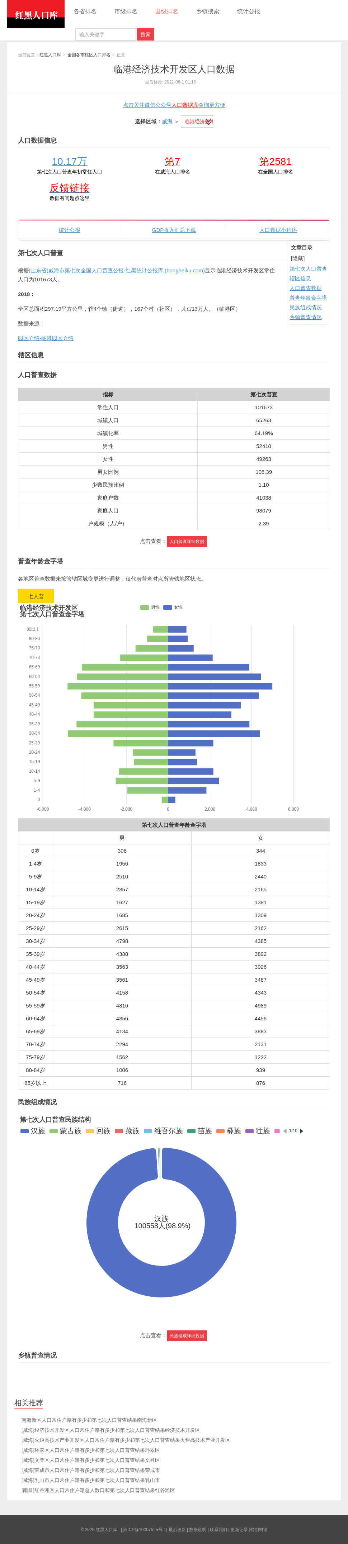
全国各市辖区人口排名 (88, 54)
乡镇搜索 (207, 11)
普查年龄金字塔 (308, 298)
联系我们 (218, 1529)
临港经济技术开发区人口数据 (174, 69)
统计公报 (248, 11)
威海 (167, 121)
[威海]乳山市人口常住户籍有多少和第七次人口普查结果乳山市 (91, 1480)
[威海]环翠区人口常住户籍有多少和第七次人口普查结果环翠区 (91, 1450)
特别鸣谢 (259, 1529)
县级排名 (166, 11)
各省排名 (85, 11)
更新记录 (239, 1529)
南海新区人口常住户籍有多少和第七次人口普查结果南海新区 (89, 1420)
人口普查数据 (306, 288)
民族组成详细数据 (187, 1335)
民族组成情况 (306, 307)
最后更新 (177, 1529)
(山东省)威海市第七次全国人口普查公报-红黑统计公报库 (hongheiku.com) (117, 270)
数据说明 (197, 1529)
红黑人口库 (36, 14)
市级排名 (125, 11)
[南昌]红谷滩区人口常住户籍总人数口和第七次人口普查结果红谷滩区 (98, 1490)
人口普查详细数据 (187, 541)
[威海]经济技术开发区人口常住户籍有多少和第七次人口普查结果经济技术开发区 (111, 1430)
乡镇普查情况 (306, 317)
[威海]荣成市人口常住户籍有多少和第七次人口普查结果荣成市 (91, 1470)
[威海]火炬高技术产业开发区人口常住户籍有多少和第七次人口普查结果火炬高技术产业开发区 (126, 1440)
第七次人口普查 (308, 269)
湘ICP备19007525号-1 (144, 1529)
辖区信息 (300, 278)
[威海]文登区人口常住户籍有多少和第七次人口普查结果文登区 (91, 1460)
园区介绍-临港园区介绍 (46, 338)
